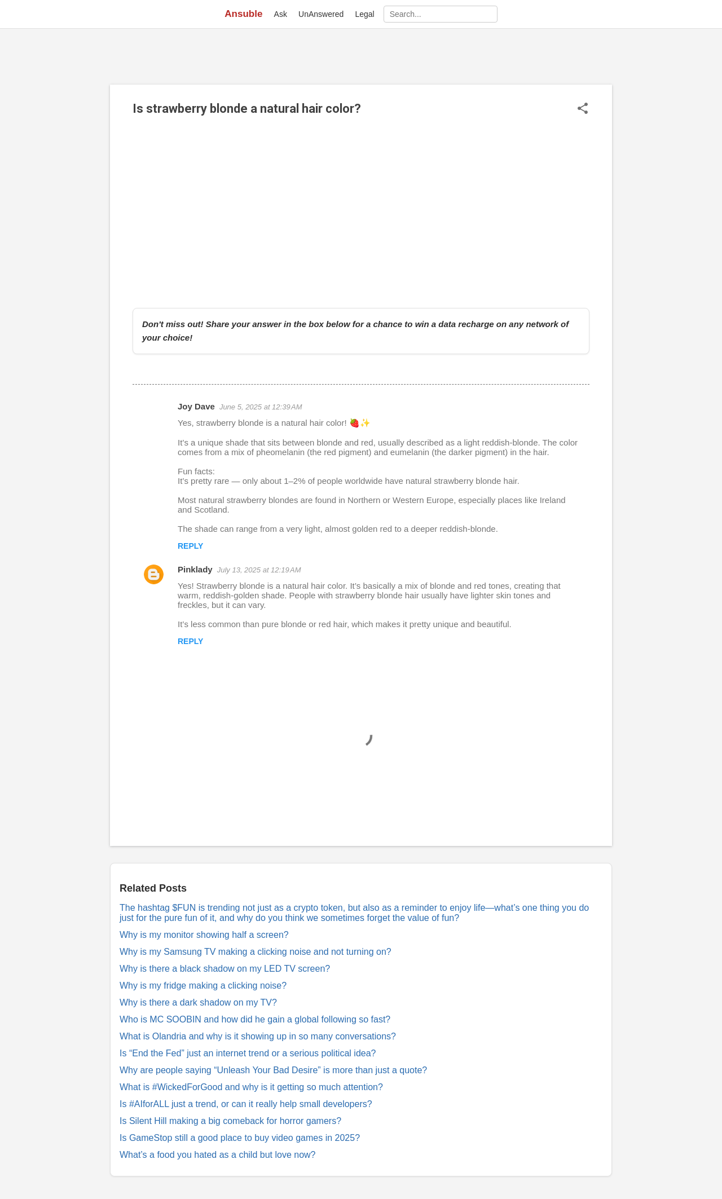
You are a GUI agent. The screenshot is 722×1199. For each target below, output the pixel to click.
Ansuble (243, 13)
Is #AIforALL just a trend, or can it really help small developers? (246, 1104)
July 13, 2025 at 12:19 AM (259, 570)
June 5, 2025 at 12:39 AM (260, 407)
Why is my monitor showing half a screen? (204, 935)
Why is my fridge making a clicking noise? (203, 985)
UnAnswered (321, 14)
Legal (364, 14)
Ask (280, 14)
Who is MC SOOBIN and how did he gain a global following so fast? (255, 1019)
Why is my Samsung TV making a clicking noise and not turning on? (255, 951)
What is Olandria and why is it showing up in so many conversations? (258, 1036)
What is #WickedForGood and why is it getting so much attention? (251, 1087)
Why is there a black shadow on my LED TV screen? (225, 968)
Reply (190, 545)
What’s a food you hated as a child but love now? (217, 1155)
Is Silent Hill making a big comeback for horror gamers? (230, 1121)
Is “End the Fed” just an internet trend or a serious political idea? (248, 1053)
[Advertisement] (361, 212)
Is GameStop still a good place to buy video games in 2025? (240, 1138)
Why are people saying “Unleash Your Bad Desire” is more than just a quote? (273, 1070)
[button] (582, 109)
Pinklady (195, 569)
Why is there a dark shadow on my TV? (198, 1002)
